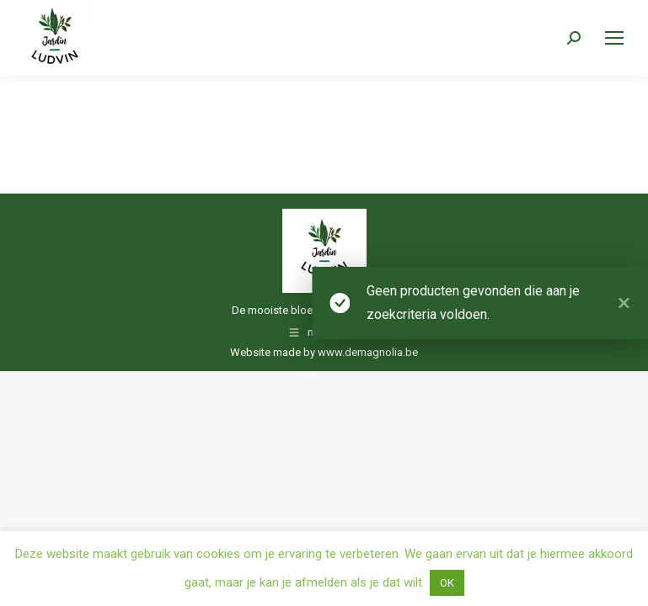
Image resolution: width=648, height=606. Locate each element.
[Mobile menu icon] (614, 38)
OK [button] (447, 583)
